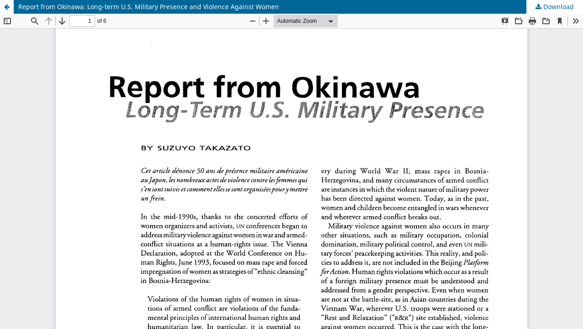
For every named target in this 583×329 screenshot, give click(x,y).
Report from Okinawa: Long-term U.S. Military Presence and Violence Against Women (148, 6)
